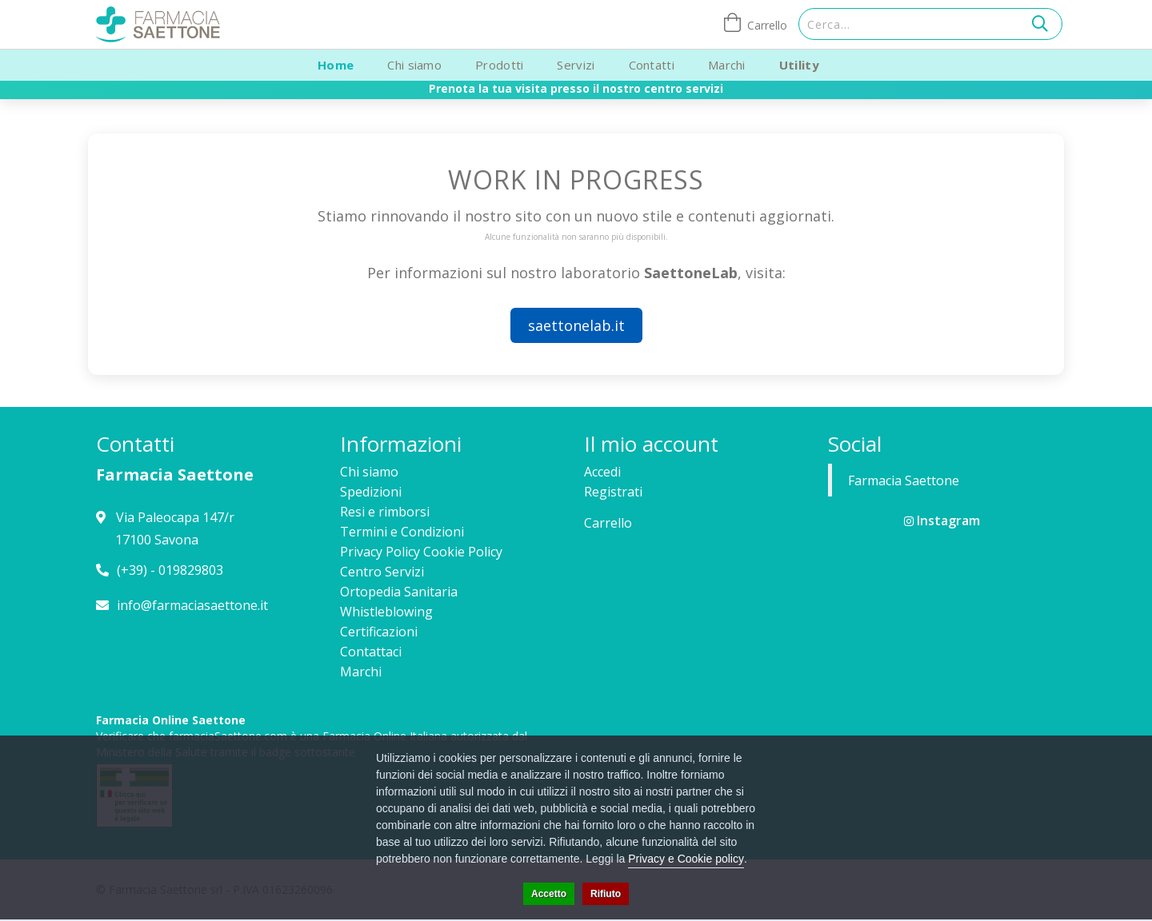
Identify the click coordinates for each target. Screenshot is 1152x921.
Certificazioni (379, 631)
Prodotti (499, 65)
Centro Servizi (382, 571)
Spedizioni (371, 491)
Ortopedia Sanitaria (399, 591)
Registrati (613, 491)
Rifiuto (605, 893)
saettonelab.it (576, 325)
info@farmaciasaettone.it (192, 605)
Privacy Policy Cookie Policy (421, 551)
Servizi (575, 65)
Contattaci (371, 651)
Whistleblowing (386, 611)
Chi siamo (414, 65)
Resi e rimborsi (385, 511)
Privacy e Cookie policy (686, 858)
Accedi (602, 471)
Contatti (651, 65)
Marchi (727, 65)
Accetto (548, 893)
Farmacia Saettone (903, 480)
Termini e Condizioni (402, 531)
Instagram (942, 520)
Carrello (608, 523)
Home (336, 65)
